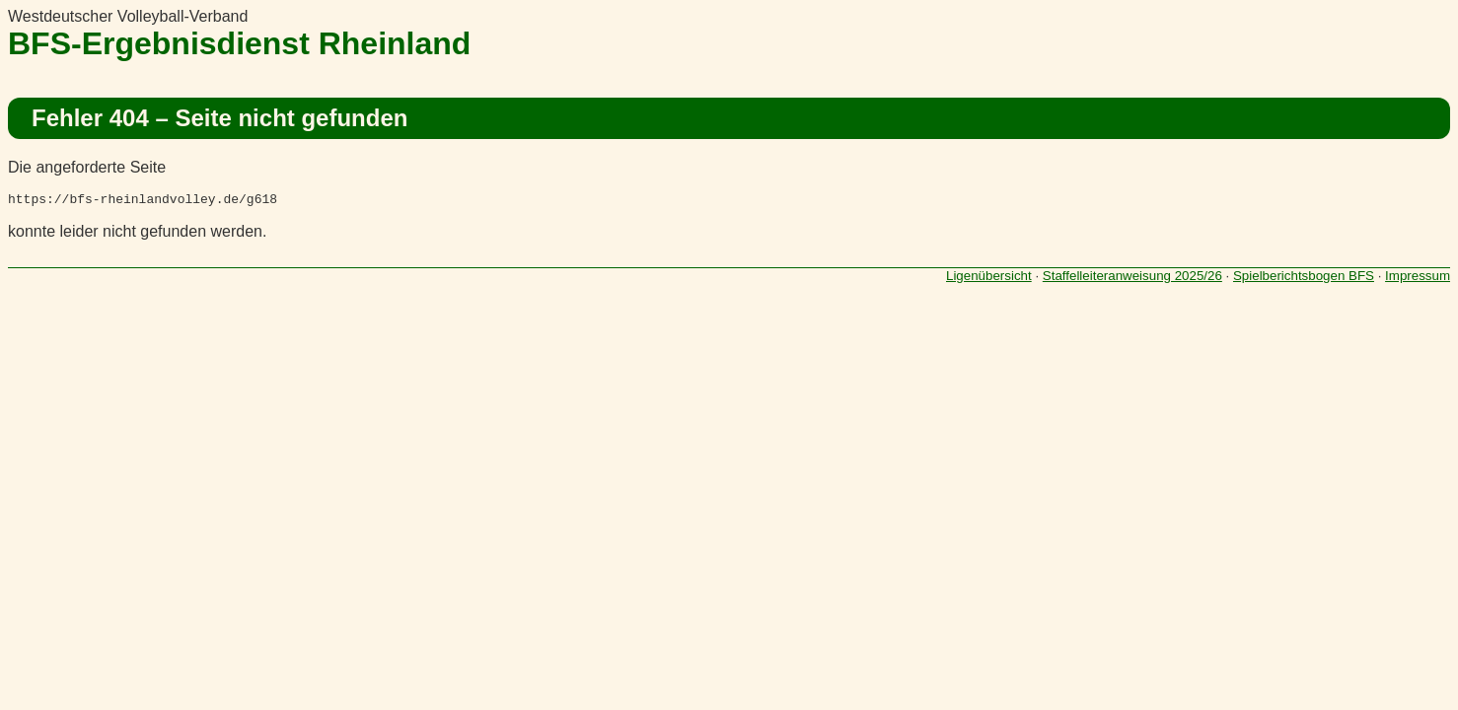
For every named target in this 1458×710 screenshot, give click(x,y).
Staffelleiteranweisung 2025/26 (1132, 278)
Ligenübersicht (989, 278)
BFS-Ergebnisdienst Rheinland (239, 43)
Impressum (1417, 278)
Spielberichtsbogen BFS (1303, 278)
